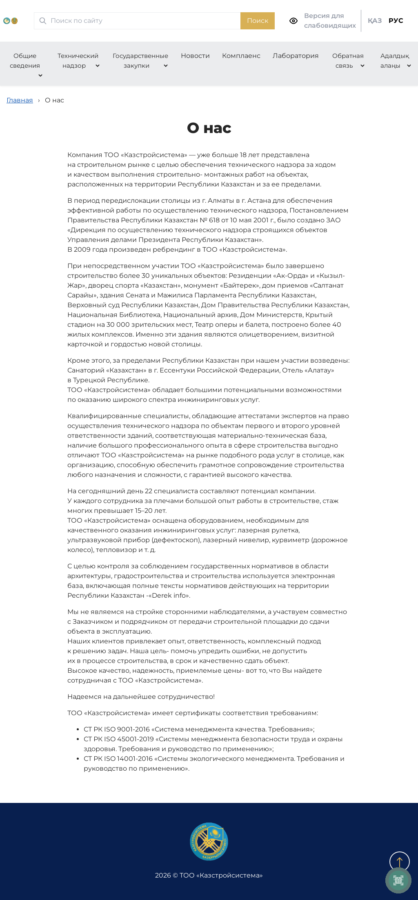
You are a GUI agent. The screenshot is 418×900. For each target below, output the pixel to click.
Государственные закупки (140, 60)
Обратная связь (348, 60)
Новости (195, 56)
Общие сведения (25, 60)
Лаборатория (296, 56)
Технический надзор (78, 60)
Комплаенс (241, 56)
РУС (396, 20)
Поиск (257, 20)
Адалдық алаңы (394, 60)
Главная (20, 100)
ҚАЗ (375, 20)
